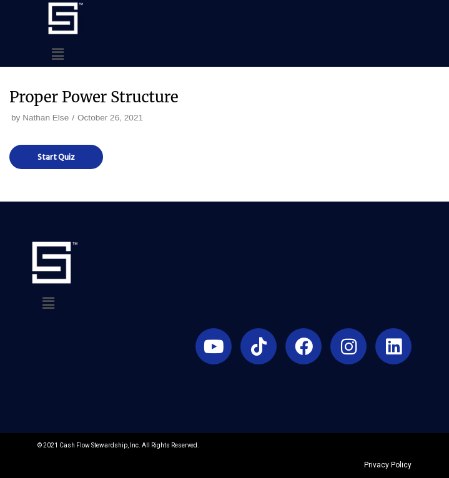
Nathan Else (45, 117)
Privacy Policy (388, 465)
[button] (57, 55)
